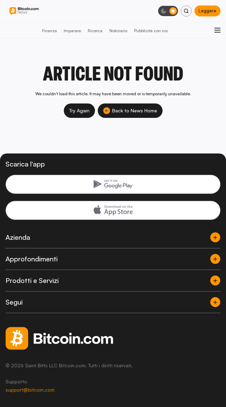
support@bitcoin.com (30, 390)
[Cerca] (186, 10)
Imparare (72, 30)
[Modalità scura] (168, 11)
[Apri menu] (217, 30)
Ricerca (95, 30)
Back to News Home (130, 110)
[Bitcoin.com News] (24, 11)
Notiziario (118, 30)
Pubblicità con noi (151, 30)
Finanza (49, 30)
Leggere (207, 10)
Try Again (79, 110)
